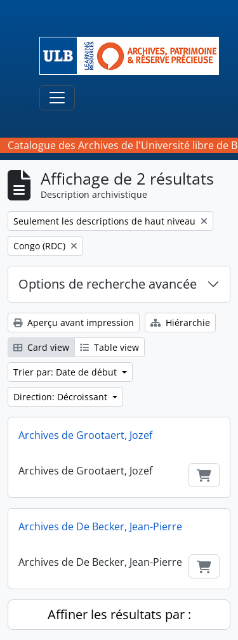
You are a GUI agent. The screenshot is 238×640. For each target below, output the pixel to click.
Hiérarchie (180, 323)
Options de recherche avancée (107, 283)
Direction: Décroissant (61, 397)
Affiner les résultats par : (119, 614)
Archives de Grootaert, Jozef (85, 435)
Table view (109, 347)
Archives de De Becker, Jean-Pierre (100, 526)
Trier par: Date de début (66, 372)
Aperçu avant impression (73, 323)
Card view (41, 347)
